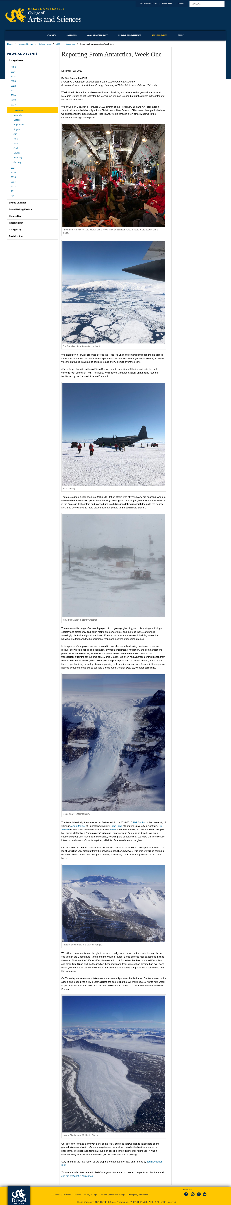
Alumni (184, 3)
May (16, 143)
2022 (13, 86)
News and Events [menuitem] (159, 35)
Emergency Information (138, 1195)
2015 (13, 177)
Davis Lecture (16, 236)
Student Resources (151, 3)
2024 (13, 76)
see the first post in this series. (77, 1176)
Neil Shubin (139, 822)
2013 (13, 186)
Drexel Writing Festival (20, 209)
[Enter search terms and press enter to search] (209, 4)
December (70, 44)
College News (44, 44)
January (17, 162)
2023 (13, 81)
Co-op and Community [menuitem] (97, 35)
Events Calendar (17, 202)
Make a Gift (171, 3)
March (16, 153)
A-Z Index (55, 1195)
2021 (13, 90)
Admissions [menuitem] (71, 35)
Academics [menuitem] (51, 35)
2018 (58, 44)
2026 (13, 67)
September (19, 124)
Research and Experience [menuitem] (129, 35)
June (16, 138)
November (18, 115)
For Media (66, 1195)
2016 (13, 172)
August (17, 129)
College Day (15, 229)
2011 (13, 196)
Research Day (16, 223)
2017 (13, 168)
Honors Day (15, 216)
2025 (13, 72)
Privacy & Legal (90, 1195)
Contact (103, 1195)
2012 (13, 191)
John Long (116, 826)
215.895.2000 (146, 1202)
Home (9, 44)
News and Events (25, 44)
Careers (77, 1195)
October (17, 120)
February (18, 157)
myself (113, 829)
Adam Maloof (78, 826)
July (15, 134)
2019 (13, 100)
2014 (13, 182)
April (16, 148)
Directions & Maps (117, 1195)
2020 (13, 95)
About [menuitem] (181, 35)
